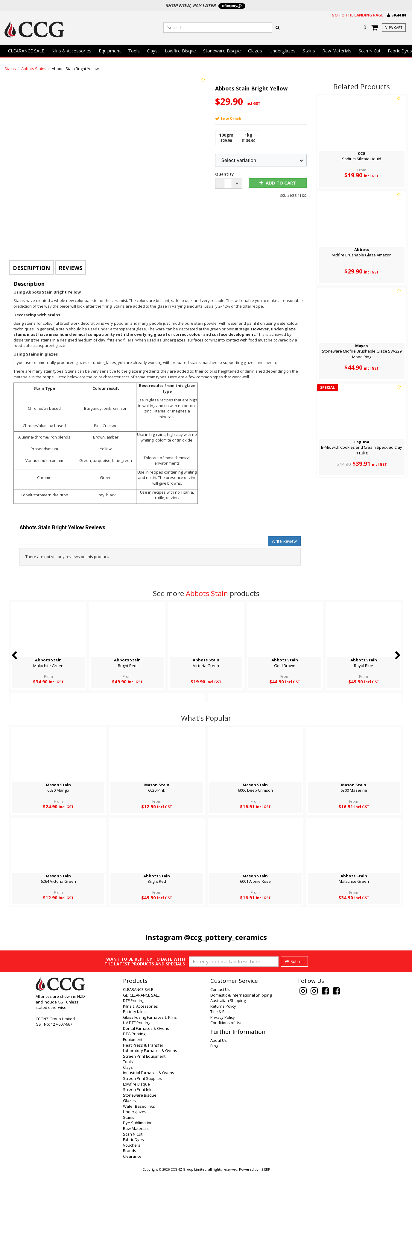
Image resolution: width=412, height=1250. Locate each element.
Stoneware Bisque (222, 51)
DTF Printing (133, 1077)
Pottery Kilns (134, 1088)
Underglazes (282, 51)
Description (31, 267)
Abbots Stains (33, 68)
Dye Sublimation (138, 1199)
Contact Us (220, 1065)
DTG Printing (134, 1110)
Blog (214, 1122)
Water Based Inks (139, 1182)
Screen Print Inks (138, 1166)
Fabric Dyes (133, 1216)
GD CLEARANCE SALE (141, 1071)
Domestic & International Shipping (241, 1071)
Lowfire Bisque (180, 51)
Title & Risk (220, 1088)
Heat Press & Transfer (143, 1121)
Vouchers (131, 1221)
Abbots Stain (207, 593)
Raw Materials (337, 51)
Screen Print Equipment (144, 1132)
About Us (218, 1116)
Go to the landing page (357, 15)
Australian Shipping (228, 1077)
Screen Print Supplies (142, 1154)
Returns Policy (223, 1082)
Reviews (70, 267)
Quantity (224, 174)
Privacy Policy (222, 1093)
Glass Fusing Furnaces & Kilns (150, 1093)
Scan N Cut (370, 51)
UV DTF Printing (136, 1099)
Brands (129, 1227)
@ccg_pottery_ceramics (225, 937)
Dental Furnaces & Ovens (146, 1104)
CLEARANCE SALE (26, 51)
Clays (152, 51)
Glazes (255, 51)
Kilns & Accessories (71, 51)
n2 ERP (264, 1246)
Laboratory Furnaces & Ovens (150, 1127)
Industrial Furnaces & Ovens (148, 1149)
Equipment (110, 51)
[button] (397, 15)
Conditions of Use (226, 1099)
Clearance (132, 1232)
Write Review (284, 541)
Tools (134, 51)
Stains (309, 51)
